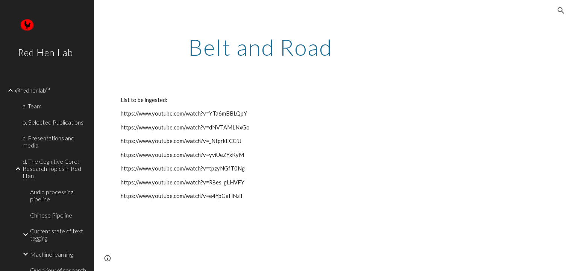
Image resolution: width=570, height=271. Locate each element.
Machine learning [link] (51, 254)
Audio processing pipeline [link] (51, 195)
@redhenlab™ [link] (32, 90)
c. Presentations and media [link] (48, 141)
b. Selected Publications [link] (53, 122)
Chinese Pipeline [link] (51, 215)
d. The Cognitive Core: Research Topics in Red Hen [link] (52, 169)
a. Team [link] (32, 106)
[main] (261, 47)
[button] (561, 11)
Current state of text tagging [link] (56, 234)
